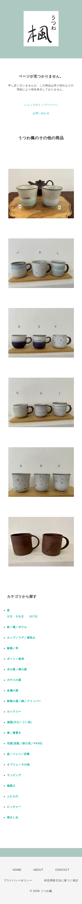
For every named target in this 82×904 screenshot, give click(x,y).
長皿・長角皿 (15, 616)
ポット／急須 (15, 658)
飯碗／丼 (12, 648)
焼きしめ (12, 817)
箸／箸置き (14, 732)
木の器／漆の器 (17, 669)
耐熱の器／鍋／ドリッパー (24, 701)
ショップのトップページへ (41, 104)
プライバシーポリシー (18, 880)
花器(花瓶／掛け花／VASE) (25, 743)
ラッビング (14, 775)
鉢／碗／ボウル (17, 627)
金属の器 (12, 690)
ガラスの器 (14, 679)
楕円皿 (33, 616)
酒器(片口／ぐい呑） (20, 722)
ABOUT (38, 869)
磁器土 (11, 785)
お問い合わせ (41, 113)
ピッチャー (14, 806)
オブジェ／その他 (18, 764)
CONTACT (62, 869)
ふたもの (12, 796)
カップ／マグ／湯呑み (21, 637)
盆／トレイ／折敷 (18, 753)
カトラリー (14, 711)
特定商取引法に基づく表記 (61, 880)
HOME (17, 869)
